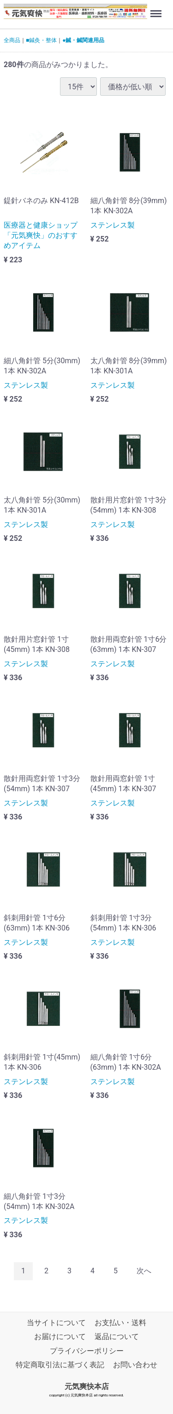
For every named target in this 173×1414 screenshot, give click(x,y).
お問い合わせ (135, 1364)
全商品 (12, 40)
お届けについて (60, 1336)
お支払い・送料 (120, 1322)
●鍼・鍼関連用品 (83, 40)
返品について (117, 1336)
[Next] (144, 1271)
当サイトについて (56, 1322)
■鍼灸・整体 (41, 40)
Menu (157, 9)
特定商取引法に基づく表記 (60, 1364)
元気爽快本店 (87, 1386)
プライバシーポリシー (87, 1350)
